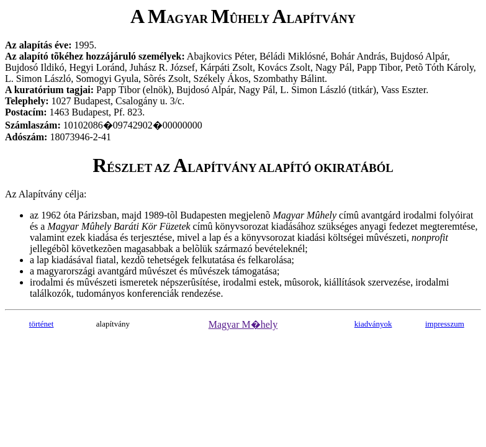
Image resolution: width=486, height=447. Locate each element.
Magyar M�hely (243, 324)
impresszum (444, 323)
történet (41, 323)
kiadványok (373, 323)
